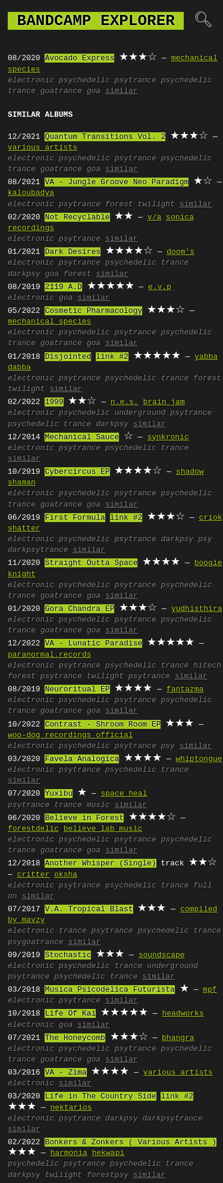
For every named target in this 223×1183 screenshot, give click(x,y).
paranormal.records (49, 655)
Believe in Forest (84, 818)
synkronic (168, 437)
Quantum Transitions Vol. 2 (105, 137)
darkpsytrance (38, 550)
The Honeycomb (75, 1038)
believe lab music (103, 829)
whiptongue (198, 759)
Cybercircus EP (77, 472)
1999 (54, 402)
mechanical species (49, 321)
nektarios (71, 1108)
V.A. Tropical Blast (89, 909)
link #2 (112, 357)
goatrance (61, 91)
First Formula (75, 518)
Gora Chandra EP (79, 609)
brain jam (163, 402)
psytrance (135, 80)
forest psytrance (45, 676)
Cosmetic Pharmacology (93, 311)
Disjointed (68, 357)
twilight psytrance (128, 676)
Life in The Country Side (100, 1096)
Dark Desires (72, 252)
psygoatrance (36, 942)
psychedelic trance (147, 262)
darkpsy (24, 274)
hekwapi (108, 1153)
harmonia (68, 1153)
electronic (31, 80)
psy (205, 539)
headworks (182, 1013)
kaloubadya (31, 193)
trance (73, 931)
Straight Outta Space (91, 563)
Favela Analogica (82, 759)
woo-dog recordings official (70, 735)
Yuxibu (59, 793)
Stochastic (68, 955)
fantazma (185, 689)
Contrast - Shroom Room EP (103, 724)
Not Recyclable (77, 217)
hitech (207, 665)
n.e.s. (125, 402)
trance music (82, 805)
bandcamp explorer (96, 21)
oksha (65, 875)
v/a (154, 217)
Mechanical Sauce (82, 437)
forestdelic (33, 829)
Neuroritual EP (77, 689)
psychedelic (84, 80)
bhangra (178, 1038)
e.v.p (159, 287)
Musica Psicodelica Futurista (109, 990)
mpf (209, 990)
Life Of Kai (70, 1013)
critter (33, 875)
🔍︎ (203, 21)
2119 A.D (63, 287)
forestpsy (107, 1175)
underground (139, 413)
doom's (180, 252)
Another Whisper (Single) (100, 863)
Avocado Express (79, 58)
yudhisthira (196, 609)
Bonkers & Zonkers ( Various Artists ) (130, 1142)
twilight (155, 204)
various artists (42, 147)
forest (119, 204)
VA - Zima (65, 1072)
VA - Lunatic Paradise (93, 643)
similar (121, 91)
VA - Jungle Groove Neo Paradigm (117, 182)
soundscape (162, 955)
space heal (123, 793)
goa (93, 91)
